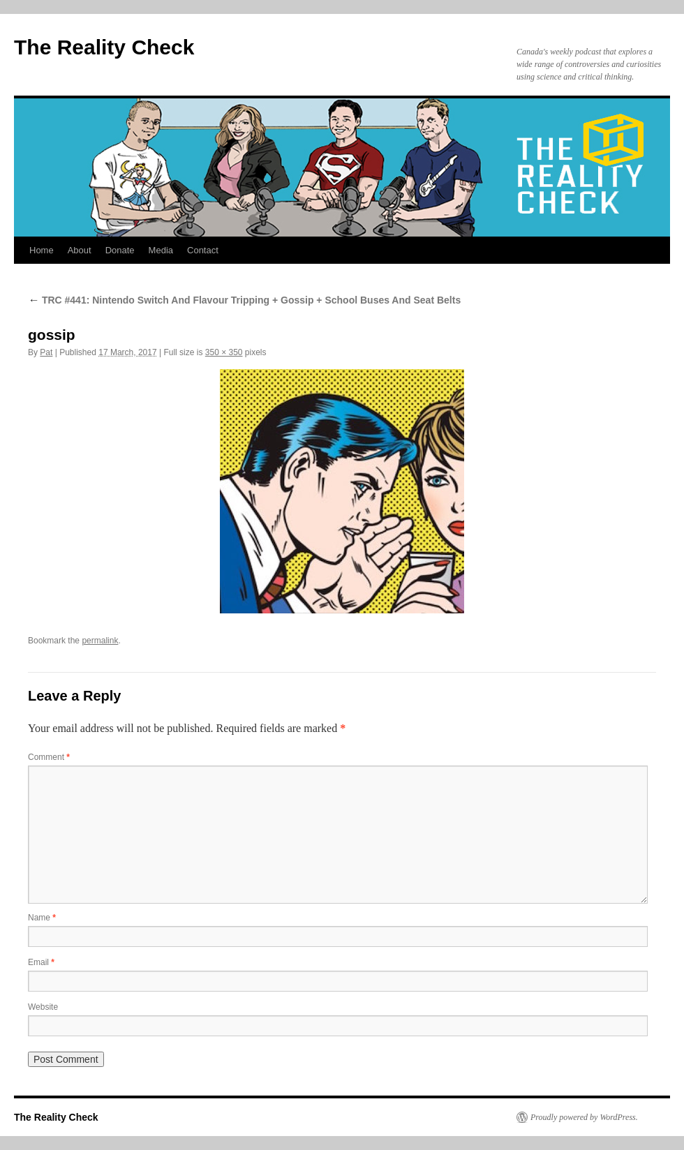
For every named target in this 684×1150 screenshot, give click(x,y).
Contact (202, 250)
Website (43, 1007)
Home (41, 250)
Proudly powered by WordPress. (584, 1117)
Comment (49, 757)
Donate (120, 250)
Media (161, 250)
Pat (46, 352)
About (79, 250)
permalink (100, 640)
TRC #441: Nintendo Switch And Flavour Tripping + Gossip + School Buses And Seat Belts (244, 300)
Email (41, 962)
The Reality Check (104, 47)
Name (42, 918)
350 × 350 (224, 352)
